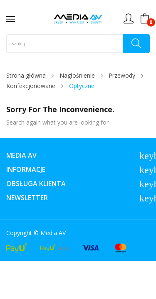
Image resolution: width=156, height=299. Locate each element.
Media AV (53, 233)
